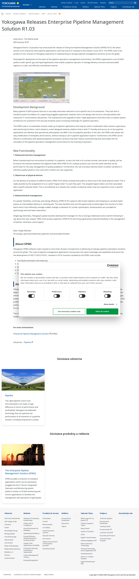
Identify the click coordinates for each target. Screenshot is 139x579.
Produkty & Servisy (70, 7)
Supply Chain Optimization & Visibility (31, 544)
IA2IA (83, 535)
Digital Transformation (88, 538)
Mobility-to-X (9, 552)
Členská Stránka (93, 3)
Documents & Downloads (66, 520)
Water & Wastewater (12, 546)
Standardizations (87, 554)
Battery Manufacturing (12, 549)
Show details (109, 304)
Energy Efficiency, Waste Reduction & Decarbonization (30, 538)
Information (47, 522)
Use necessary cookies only (69, 311)
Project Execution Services (48, 535)
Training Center (105, 527)
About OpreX (85, 528)
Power (7, 528)
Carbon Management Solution (31, 556)
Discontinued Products (107, 536)
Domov (8, 14)
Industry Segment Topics (87, 524)
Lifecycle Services (49, 539)
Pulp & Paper (9, 540)
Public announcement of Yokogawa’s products (50, 547)
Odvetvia (42, 7)
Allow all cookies (102, 311)
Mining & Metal (10, 534)
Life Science (47, 542)
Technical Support (106, 519)
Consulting (46, 531)
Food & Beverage (10, 537)
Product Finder (105, 530)
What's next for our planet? (87, 520)
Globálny (103, 3)
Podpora (113, 7)
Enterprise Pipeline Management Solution (32, 334)
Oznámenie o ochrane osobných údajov (27, 575)
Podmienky (7, 575)
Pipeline (28, 342)
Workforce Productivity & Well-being (31, 520)
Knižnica (86, 7)
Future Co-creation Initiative (87, 558)
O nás (76, 3)
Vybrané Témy (99, 7)
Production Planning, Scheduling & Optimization (31, 550)
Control (45, 525)
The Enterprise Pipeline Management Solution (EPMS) (21, 472)
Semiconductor (10, 558)
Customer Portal (105, 533)
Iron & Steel (9, 543)
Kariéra (83, 3)
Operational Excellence (31, 534)
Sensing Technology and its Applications (88, 550)
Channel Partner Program (105, 540)
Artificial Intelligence (88, 541)
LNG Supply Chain (11, 522)
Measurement (47, 528)
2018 (43, 14)
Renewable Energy (11, 531)
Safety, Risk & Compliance (28, 524)
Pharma (7, 555)
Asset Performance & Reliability (31, 529)
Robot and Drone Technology (86, 545)
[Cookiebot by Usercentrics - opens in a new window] (108, 266)
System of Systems (87, 532)
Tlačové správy (33, 14)
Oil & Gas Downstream (12, 519)
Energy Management (31, 560)
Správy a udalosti (66, 3)
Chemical (8, 525)
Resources (65, 524)
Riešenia (54, 7)
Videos (64, 527)
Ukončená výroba (49, 552)
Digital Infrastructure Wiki (88, 563)
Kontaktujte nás (128, 7)
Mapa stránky (49, 575)
